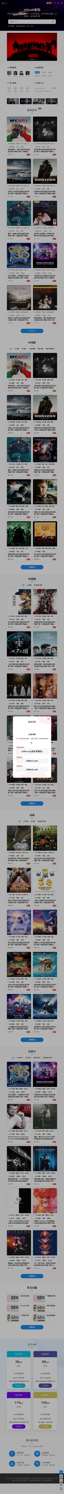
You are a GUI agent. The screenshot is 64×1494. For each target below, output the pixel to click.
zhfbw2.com (32, 769)
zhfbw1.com (32, 761)
